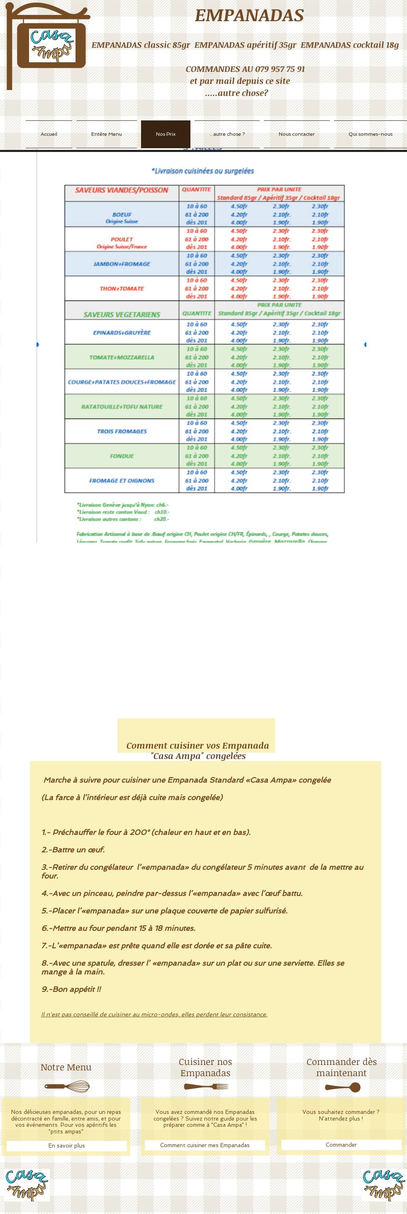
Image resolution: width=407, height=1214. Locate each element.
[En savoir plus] (67, 1146)
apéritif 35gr (272, 44)
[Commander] (341, 1145)
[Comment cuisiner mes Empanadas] (205, 1145)
